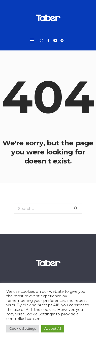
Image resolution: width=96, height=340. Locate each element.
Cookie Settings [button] (22, 328)
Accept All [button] (52, 328)
